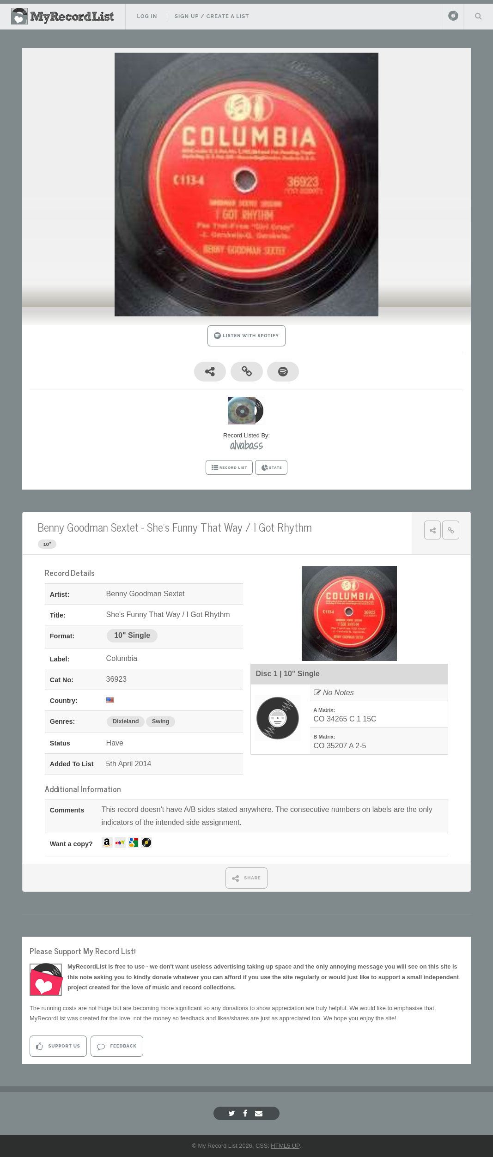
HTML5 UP (285, 1145)
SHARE (246, 878)
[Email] (260, 1113)
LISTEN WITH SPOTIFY (246, 335)
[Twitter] (232, 1113)
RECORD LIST (229, 468)
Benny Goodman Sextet (88, 527)
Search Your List (478, 16)
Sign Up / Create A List (212, 16)
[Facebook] (246, 1113)
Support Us (58, 1046)
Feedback (116, 1046)
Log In (147, 16)
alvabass (246, 445)
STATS (271, 468)
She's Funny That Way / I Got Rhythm (229, 527)
